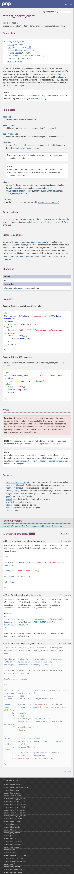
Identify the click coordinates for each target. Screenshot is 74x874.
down (9, 541)
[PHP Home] (6, 4)
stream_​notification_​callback (15, 855)
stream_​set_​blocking (12, 867)
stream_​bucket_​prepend (13, 793)
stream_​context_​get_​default (14, 799)
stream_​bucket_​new (11, 790)
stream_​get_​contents (12, 833)
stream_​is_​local (10, 850)
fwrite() (43, 222)
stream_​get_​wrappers (12, 847)
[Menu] (70, 3)
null (29, 47)
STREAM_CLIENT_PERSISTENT (17, 194)
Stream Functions (11, 780)
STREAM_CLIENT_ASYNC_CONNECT (47, 191)
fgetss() (36, 222)
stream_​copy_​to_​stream (13, 819)
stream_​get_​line (10, 838)
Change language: (46, 12)
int (9, 47)
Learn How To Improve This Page (16, 526)
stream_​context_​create (13, 796)
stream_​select (9, 864)
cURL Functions (12, 510)
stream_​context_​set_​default (14, 807)
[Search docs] (66, 3)
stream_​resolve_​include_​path (15, 861)
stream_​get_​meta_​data (13, 841)
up (4, 541)
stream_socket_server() (16, 482)
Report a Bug (57, 526)
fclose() (50, 222)
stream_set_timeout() (16, 172)
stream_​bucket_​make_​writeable (16, 787)
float (11, 53)
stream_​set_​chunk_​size (13, 870)
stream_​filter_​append (12, 821)
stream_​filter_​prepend (12, 824)
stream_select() (12, 491)
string (11, 44)
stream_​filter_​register (12, 827)
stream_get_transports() (19, 461)
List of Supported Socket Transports (49, 461)
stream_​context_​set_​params (15, 816)
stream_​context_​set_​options (15, 813)
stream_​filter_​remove (12, 830)
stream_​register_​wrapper (13, 858)
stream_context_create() (48, 202)
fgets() (29, 222)
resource (13, 58)
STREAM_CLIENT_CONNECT (32, 56)
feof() (60, 222)
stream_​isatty (9, 853)
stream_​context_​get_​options (15, 802)
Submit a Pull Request (41, 526)
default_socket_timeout (23, 148)
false (19, 61)
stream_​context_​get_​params (15, 804)
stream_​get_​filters (11, 836)
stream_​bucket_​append (13, 785)
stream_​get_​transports (12, 844)
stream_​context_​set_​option (14, 810)
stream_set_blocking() (37, 98)
